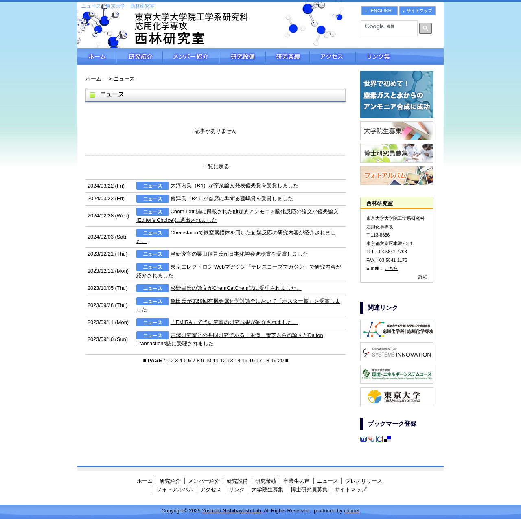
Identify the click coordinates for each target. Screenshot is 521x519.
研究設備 (242, 56)
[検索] (386, 26)
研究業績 (288, 56)
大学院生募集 (267, 489)
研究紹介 (139, 56)
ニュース (327, 481)
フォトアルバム (174, 489)
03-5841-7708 (393, 251)
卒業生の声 (296, 481)
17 (259, 360)
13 (230, 360)
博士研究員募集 (309, 489)
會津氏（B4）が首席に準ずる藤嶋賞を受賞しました (232, 198)
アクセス (333, 56)
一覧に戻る (216, 166)
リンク (237, 489)
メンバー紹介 (191, 56)
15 (244, 360)
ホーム (96, 56)
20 (281, 360)
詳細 (422, 276)
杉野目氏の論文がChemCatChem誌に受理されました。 (236, 288)
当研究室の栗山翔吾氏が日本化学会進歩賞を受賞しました (239, 254)
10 (208, 360)
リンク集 (400, 56)
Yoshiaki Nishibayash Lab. (232, 511)
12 (223, 360)
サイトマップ (350, 489)
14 (237, 360)
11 (216, 360)
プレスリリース (363, 481)
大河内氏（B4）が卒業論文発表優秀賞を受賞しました (235, 186)
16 (252, 360)
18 (266, 360)
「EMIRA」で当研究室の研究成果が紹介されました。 (234, 322)
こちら (391, 268)
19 (273, 360)
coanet (351, 511)
